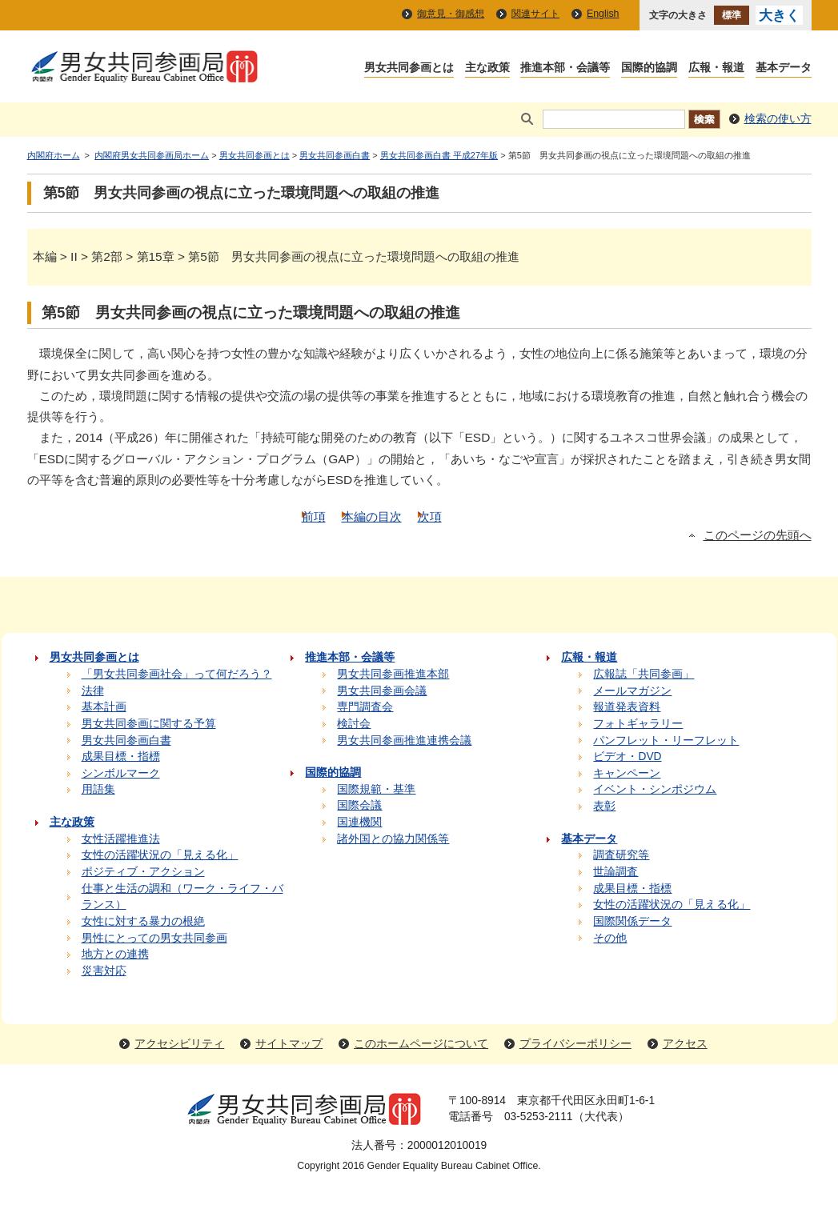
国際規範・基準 (376, 789)
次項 (430, 516)
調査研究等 (621, 855)
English (603, 13)
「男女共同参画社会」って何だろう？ (177, 674)
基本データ (784, 68)
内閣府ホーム (53, 155)
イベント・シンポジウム (654, 789)
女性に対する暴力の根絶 (143, 921)
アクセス (685, 1044)
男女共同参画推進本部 (393, 674)
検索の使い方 (778, 119)
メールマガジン (632, 691)
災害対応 (104, 971)
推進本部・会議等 (565, 68)
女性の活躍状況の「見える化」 (160, 855)
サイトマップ (289, 1044)
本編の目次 (372, 516)
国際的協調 (649, 68)
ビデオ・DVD (627, 757)
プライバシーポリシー (575, 1044)
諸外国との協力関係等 (393, 839)
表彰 (604, 806)
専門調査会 (365, 707)
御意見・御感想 (450, 13)
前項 (314, 516)
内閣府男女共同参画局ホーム (151, 155)
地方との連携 (115, 954)
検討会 (354, 724)
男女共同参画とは (409, 68)
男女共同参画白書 (334, 155)
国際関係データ (632, 921)
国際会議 (359, 805)
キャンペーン (626, 773)
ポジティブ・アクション (143, 872)
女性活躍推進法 (121, 839)
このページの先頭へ (758, 535)
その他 (610, 938)
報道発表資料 (626, 707)
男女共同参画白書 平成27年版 (439, 155)
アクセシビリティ (179, 1044)
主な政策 (487, 68)
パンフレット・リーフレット (666, 741)
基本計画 (104, 707)
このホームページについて (421, 1044)
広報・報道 (716, 68)
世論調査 (615, 872)
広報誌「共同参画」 (643, 674)
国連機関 (359, 822)
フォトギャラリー (638, 724)
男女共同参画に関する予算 (149, 724)
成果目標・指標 (121, 757)
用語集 (98, 789)
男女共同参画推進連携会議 (404, 741)
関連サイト (535, 13)
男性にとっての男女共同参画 (154, 938)
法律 (93, 691)
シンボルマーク (121, 773)
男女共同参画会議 (382, 691)
